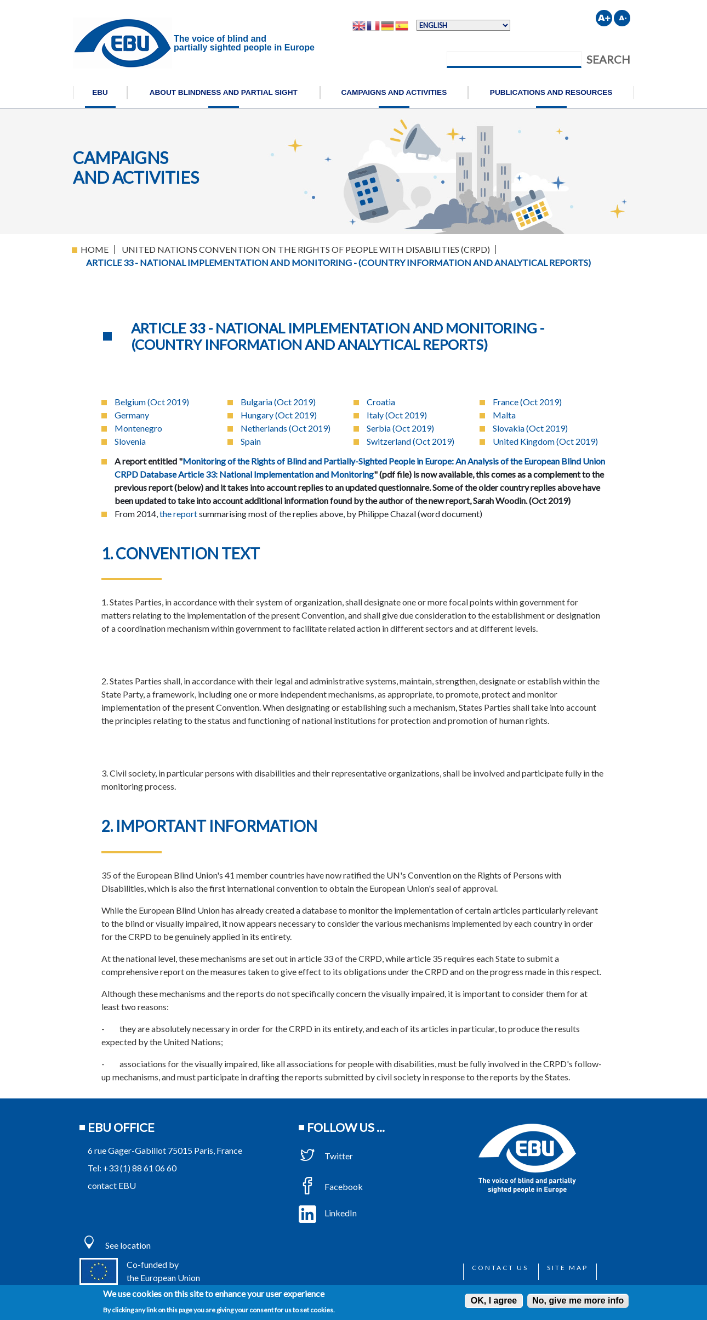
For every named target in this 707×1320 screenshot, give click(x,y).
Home (95, 249)
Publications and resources (551, 92)
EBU (100, 92)
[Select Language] (463, 25)
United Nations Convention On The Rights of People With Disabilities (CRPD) (306, 249)
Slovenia (130, 441)
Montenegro (138, 428)
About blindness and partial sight (224, 92)
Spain (251, 441)
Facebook (331, 1186)
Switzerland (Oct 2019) (410, 441)
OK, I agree (494, 1300)
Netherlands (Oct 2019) (285, 428)
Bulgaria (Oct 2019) (278, 401)
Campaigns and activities (394, 92)
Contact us (500, 1268)
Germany (132, 415)
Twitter (326, 1156)
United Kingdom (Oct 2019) (545, 441)
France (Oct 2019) (527, 401)
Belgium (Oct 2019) (152, 401)
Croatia (381, 401)
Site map (567, 1268)
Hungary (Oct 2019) (279, 415)
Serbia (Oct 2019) (400, 428)
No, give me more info (578, 1300)
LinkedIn (328, 1213)
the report (178, 513)
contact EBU (112, 1185)
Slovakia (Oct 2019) (530, 428)
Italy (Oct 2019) (397, 415)
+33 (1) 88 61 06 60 (139, 1168)
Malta (504, 415)
